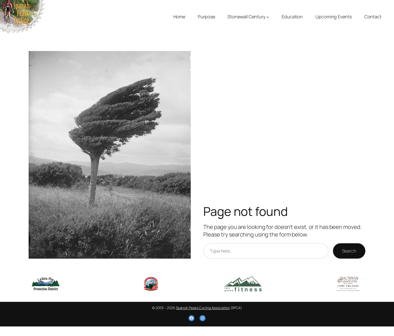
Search (349, 251)
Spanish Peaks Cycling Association (203, 307)
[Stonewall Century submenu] (267, 16)
